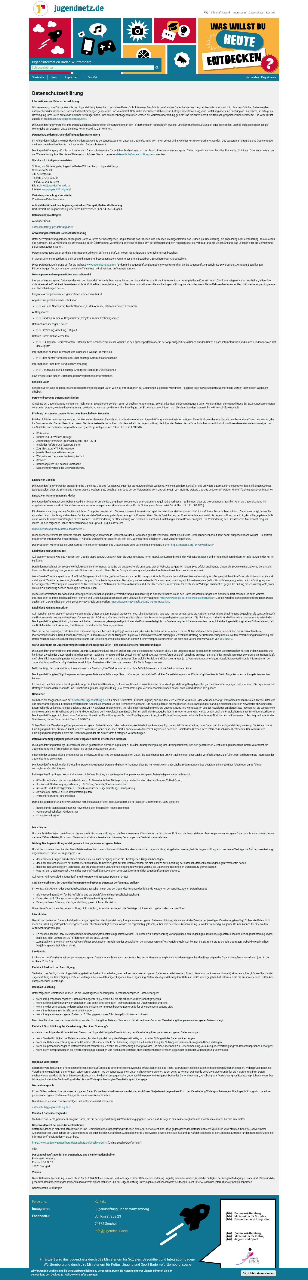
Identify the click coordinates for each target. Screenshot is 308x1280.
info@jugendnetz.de (111, 1231)
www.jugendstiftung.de (56, 189)
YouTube (226, 638)
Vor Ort (92, 77)
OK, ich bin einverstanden (258, 1273)
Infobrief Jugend (220, 12)
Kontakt (270, 12)
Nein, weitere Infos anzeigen (81, 1275)
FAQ (205, 12)
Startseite (38, 77)
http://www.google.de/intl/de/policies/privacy (187, 597)
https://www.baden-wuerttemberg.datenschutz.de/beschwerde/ (69, 1142)
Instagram (41, 1209)
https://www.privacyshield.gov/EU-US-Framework (140, 601)
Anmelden (252, 77)
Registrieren (268, 77)
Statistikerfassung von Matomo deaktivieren (58, 529)
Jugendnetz (73, 77)
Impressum (239, 12)
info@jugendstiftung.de (55, 185)
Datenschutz (256, 12)
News (54, 77)
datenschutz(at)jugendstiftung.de (52, 227)
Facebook (41, 1216)
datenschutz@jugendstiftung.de (66, 118)
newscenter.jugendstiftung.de (90, 700)
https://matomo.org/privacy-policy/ (192, 544)
